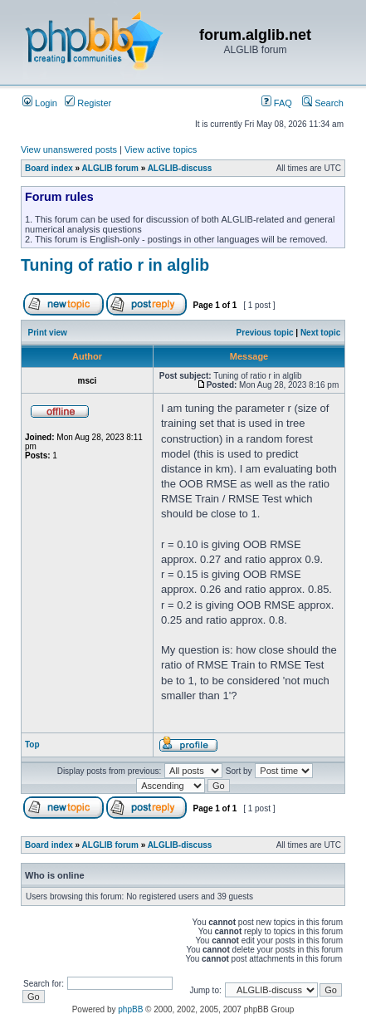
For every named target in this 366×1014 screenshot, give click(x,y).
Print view (47, 332)
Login (39, 103)
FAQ (276, 103)
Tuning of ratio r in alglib (115, 265)
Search (323, 103)
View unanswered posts (69, 149)
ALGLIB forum (110, 168)
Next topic (320, 332)
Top (32, 744)
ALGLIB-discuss (180, 168)
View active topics (160, 149)
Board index (49, 168)
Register (88, 103)
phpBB (130, 1009)
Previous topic (265, 332)
